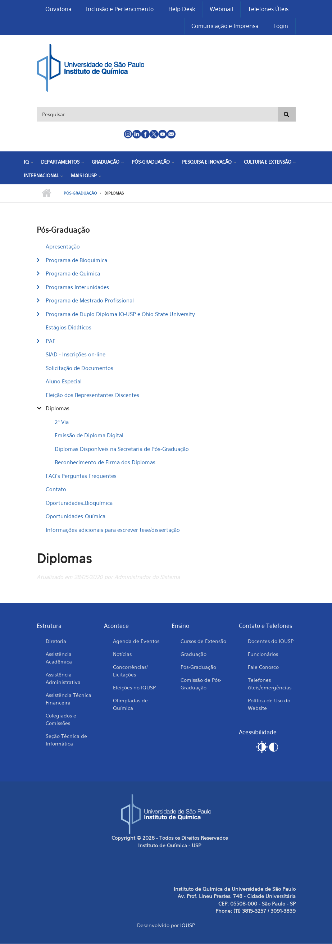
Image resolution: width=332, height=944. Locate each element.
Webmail (221, 9)
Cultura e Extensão (267, 162)
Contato (56, 490)
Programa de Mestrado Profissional (90, 301)
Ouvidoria (58, 9)
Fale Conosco (263, 668)
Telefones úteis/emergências (269, 684)
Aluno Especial (64, 382)
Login (280, 26)
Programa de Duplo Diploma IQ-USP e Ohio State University (120, 314)
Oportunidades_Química (75, 517)
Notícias (122, 655)
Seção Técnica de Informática (66, 740)
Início (46, 194)
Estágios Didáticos (68, 328)
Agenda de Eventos (136, 642)
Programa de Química (73, 274)
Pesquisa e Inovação (207, 162)
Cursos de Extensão (203, 642)
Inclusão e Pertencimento (119, 9)
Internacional (41, 176)
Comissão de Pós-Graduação (201, 684)
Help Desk (181, 9)
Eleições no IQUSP (134, 688)
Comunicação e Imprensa (225, 26)
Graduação (105, 162)
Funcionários (263, 655)
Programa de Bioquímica (76, 260)
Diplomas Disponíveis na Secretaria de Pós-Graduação (122, 449)
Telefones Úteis (268, 9)
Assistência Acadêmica (59, 658)
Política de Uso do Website (269, 705)
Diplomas (57, 409)
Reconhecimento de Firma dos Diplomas (105, 463)
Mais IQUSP (84, 176)
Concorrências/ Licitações (130, 671)
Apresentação (63, 247)
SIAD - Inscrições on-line (75, 355)
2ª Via (62, 422)
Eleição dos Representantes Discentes (92, 395)
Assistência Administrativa (63, 679)
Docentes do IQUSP (271, 642)
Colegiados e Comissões (61, 720)
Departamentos (60, 162)
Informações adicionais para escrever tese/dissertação (113, 530)
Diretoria (56, 642)
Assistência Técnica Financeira (68, 699)
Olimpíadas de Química (130, 705)
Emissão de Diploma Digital (89, 436)
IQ (26, 162)
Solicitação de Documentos (79, 368)
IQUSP (187, 926)
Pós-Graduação (151, 162)
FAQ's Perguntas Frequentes (81, 476)
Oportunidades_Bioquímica (79, 503)
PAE (50, 341)
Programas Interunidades (77, 287)
